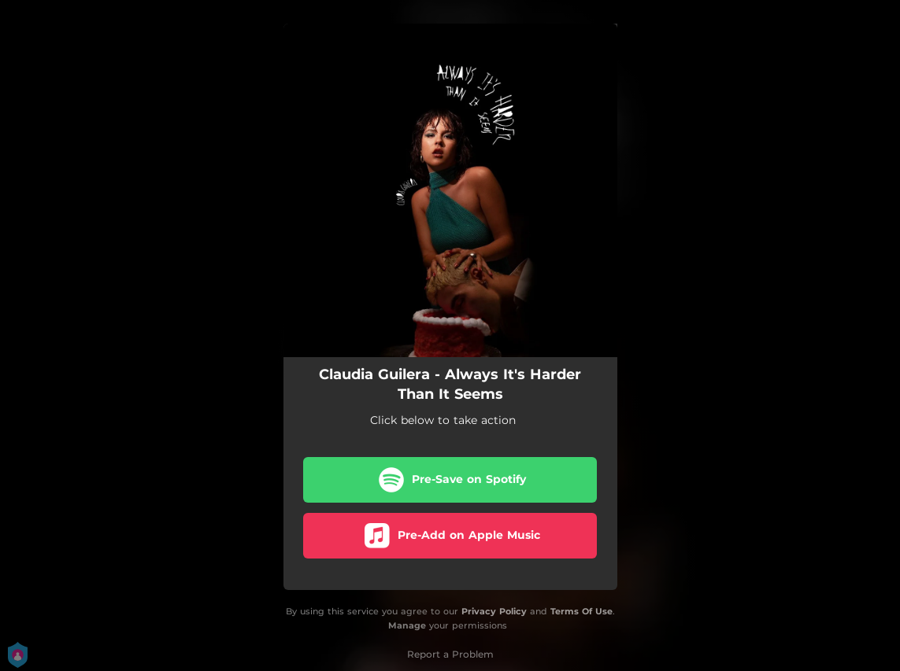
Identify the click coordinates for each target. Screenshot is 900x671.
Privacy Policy (494, 611)
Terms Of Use (581, 611)
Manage (407, 626)
